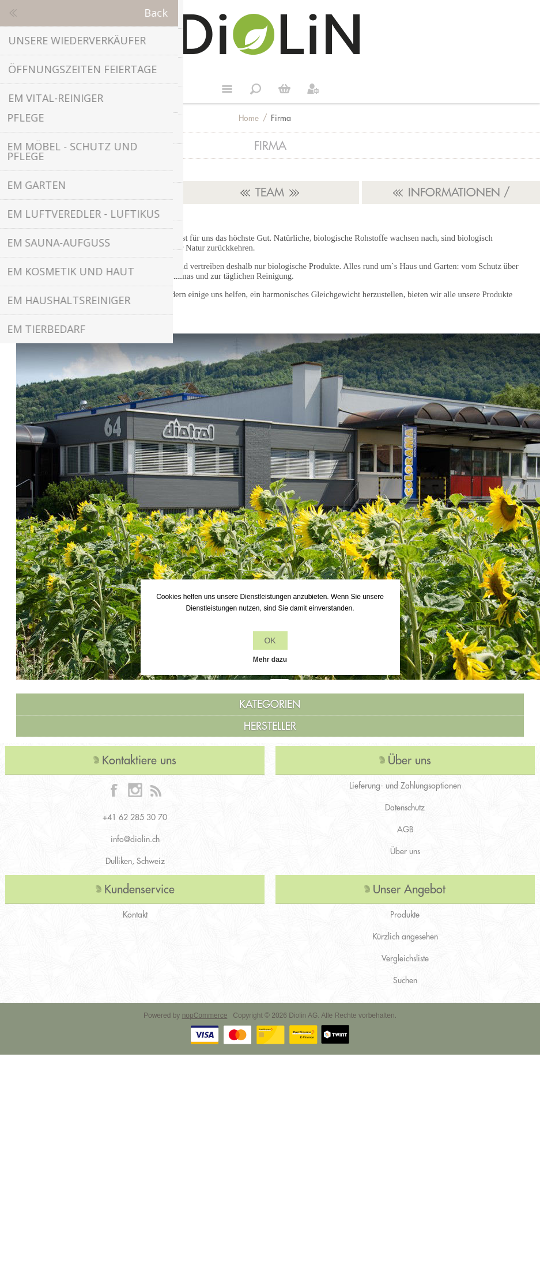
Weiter (284, 88)
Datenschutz (405, 807)
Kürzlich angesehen (405, 936)
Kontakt (135, 914)
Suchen (405, 980)
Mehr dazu (270, 659)
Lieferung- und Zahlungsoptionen (405, 785)
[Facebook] (114, 790)
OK (269, 640)
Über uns (405, 851)
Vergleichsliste (405, 958)
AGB (405, 829)
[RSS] (156, 790)
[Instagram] (135, 790)
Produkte (405, 914)
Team (270, 192)
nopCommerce (205, 1015)
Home (249, 118)
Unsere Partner (89, 192)
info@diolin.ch (135, 839)
